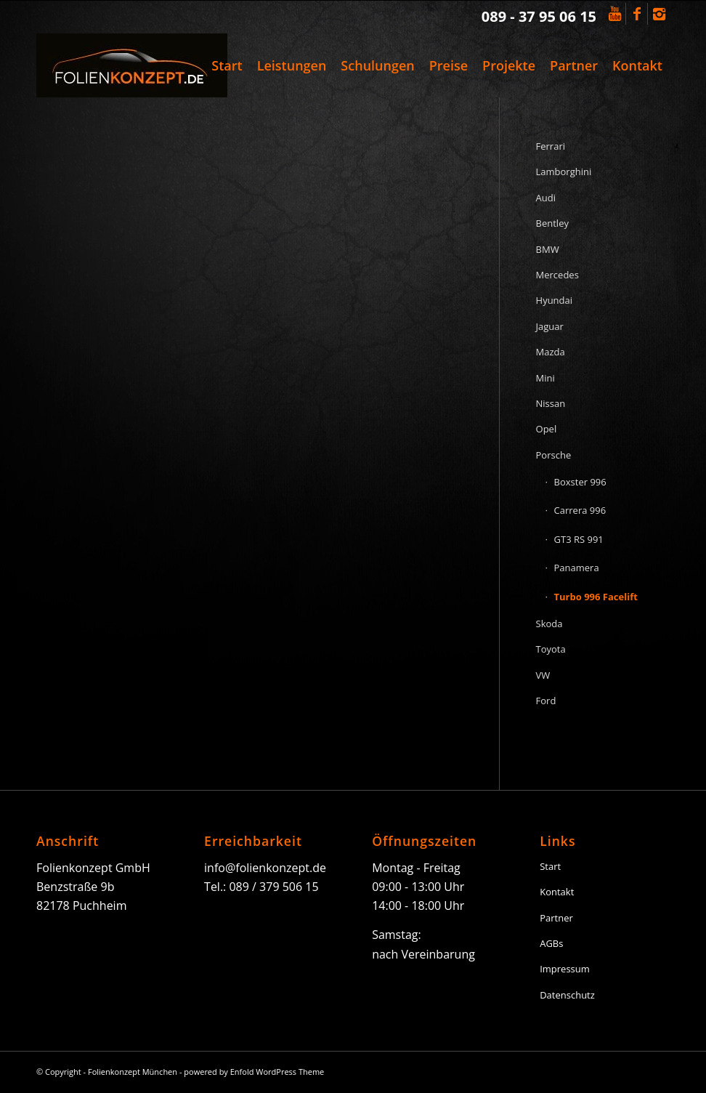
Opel (546, 428)
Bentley (552, 223)
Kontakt (557, 891)
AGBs (551, 943)
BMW (547, 249)
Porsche (554, 454)
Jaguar (550, 326)
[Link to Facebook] (636, 14)
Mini (545, 377)
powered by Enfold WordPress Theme (254, 1071)
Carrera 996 (580, 510)
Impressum (565, 968)
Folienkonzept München (132, 1071)
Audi (546, 197)
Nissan (551, 403)
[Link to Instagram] (659, 14)
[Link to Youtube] (614, 14)
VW (543, 675)
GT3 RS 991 (579, 539)
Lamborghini (564, 171)
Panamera (576, 567)
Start (550, 866)
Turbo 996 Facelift (596, 596)
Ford (546, 700)
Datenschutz (567, 994)
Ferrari (550, 146)
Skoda (549, 623)
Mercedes (557, 274)
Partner (556, 917)
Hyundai (554, 300)
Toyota (551, 649)
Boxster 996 (580, 481)
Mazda (550, 351)
